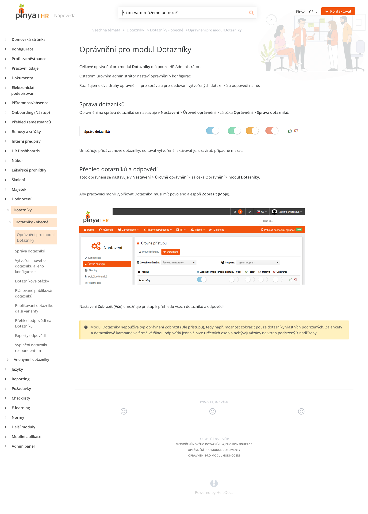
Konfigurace (22, 49)
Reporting (20, 378)
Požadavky (21, 388)
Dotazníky (22, 210)
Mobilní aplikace (26, 436)
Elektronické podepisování (23, 90)
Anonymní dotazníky (31, 359)
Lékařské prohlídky (28, 170)
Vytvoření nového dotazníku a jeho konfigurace (214, 444)
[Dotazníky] (134, 30)
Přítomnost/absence (29, 102)
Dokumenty (22, 77)
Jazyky (17, 369)
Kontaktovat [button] (338, 11)
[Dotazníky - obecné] (166, 30)
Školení (18, 179)
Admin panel (23, 446)
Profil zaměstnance (28, 58)
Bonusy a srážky (26, 131)
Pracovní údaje (24, 68)
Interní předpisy (26, 141)
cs (311, 11)
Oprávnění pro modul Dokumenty (214, 450)
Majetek (18, 189)
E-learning (20, 407)
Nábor (17, 160)
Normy (17, 417)
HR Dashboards (25, 150)
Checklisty (20, 398)
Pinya (300, 11)
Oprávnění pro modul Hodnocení (214, 455)
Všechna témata (106, 30)
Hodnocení (21, 199)
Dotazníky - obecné (31, 222)
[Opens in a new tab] (214, 483)
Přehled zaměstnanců (31, 122)
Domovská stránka (28, 39)
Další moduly (23, 427)
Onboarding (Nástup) (30, 112)
